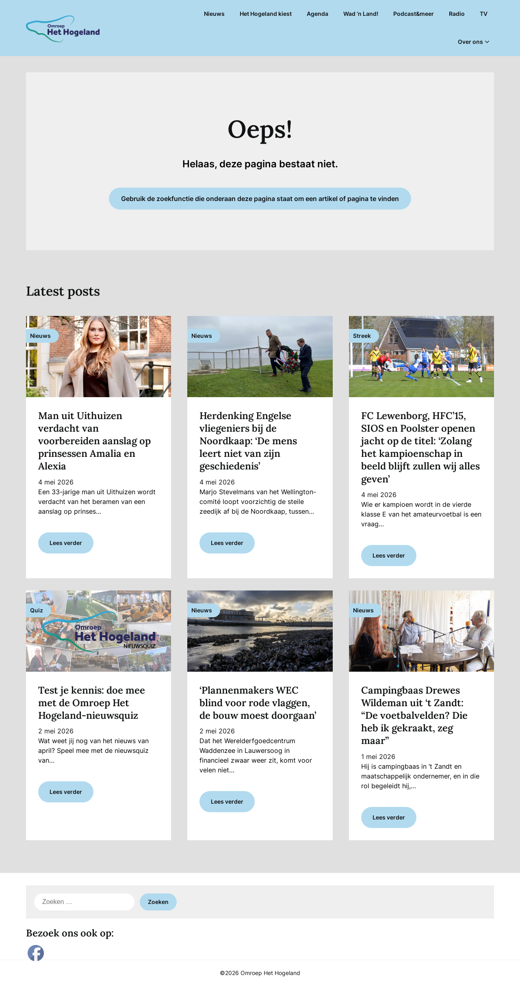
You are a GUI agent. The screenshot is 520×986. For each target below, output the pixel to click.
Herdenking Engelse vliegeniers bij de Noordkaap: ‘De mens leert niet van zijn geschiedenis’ (248, 441)
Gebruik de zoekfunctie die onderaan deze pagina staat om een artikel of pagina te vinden (260, 199)
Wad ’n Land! (360, 13)
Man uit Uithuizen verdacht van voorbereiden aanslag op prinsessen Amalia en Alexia (94, 441)
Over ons (470, 41)
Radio (457, 13)
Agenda (317, 13)
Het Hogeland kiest (266, 13)
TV (484, 13)
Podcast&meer (413, 13)
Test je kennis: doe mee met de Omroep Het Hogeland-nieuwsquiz (91, 703)
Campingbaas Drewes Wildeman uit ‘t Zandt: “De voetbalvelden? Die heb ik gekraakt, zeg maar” (414, 715)
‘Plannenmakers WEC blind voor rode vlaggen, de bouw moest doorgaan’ (257, 703)
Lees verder (66, 542)
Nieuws (214, 13)
